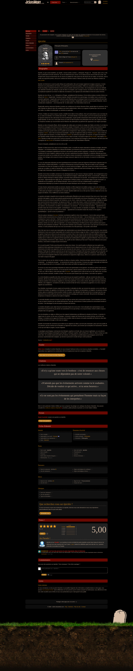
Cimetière (54, 2)
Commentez (44, 554)
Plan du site (77, 606)
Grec (60, 51)
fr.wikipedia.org (47, 340)
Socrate (98, 189)
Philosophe (87, 436)
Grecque (55, 436)
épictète (52, 31)
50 (70, 51)
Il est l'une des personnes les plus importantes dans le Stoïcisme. (66, 551)
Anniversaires (74, 2)
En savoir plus (86, 36)
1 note (69, 525)
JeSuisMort (33, 2)
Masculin (46, 440)
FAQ (66, 606)
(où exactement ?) (68, 62)
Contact (83, 606)
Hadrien (46, 132)
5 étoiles (63, 526)
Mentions (70, 606)
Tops (63, 2)
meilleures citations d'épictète (52, 408)
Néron (46, 97)
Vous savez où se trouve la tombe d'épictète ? (52, 355)
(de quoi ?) (74, 57)
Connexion (105, 3)
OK (73, 37)
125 (62, 53)
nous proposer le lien (47, 589)
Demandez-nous (45, 513)
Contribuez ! (96, 60)
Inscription (105, 1)
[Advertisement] (66, 17)
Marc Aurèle (41, 80)
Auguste (94, 132)
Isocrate (56, 215)
